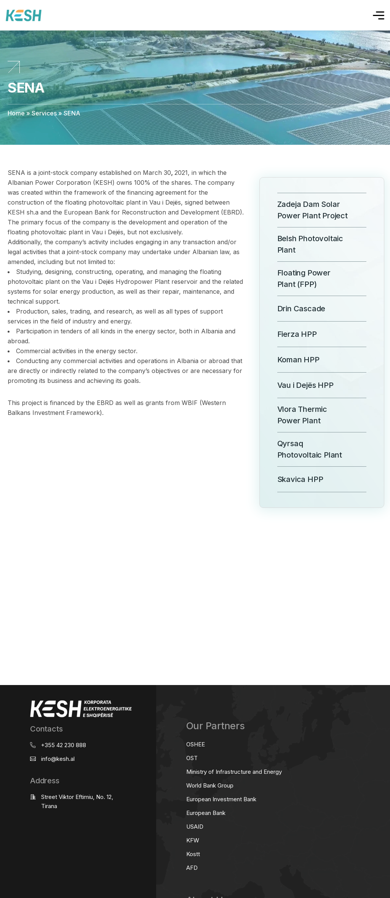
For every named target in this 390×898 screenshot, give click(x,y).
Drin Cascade (292, 308)
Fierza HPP (288, 334)
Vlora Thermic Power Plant (293, 415)
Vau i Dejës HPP (296, 385)
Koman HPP (289, 359)
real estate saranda (3, 518)
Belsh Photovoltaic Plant (301, 244)
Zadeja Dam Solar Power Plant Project (303, 210)
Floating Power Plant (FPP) (295, 278)
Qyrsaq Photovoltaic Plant (300, 449)
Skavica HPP (291, 479)
